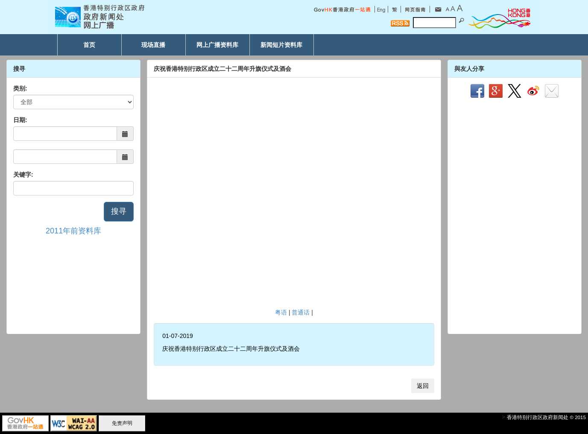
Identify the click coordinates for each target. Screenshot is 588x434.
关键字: (23, 174)
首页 (89, 44)
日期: (20, 120)
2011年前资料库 (73, 231)
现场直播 (153, 44)
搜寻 (118, 211)
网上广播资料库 (217, 44)
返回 (423, 385)
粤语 (281, 312)
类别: (20, 88)
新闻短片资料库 (281, 44)
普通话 (301, 312)
